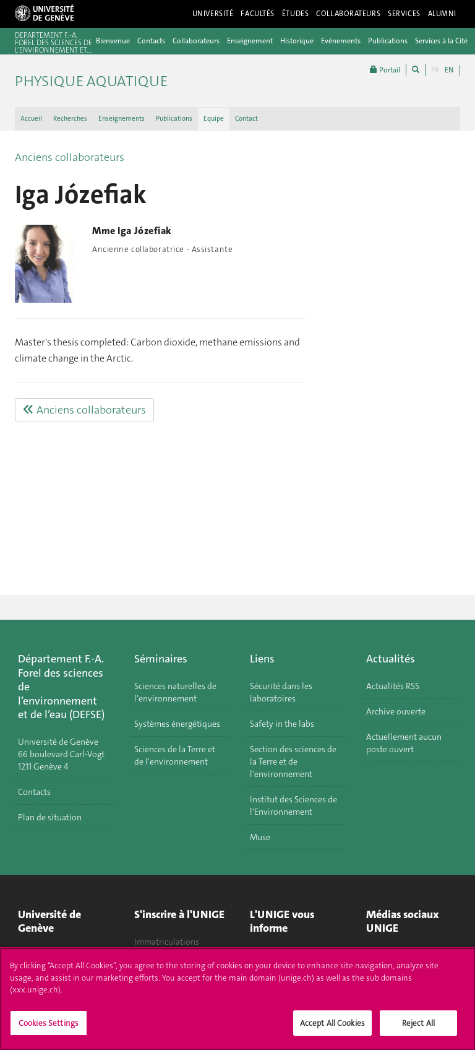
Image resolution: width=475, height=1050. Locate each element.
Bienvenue (113, 41)
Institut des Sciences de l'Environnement (293, 805)
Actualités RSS (392, 686)
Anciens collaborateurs (69, 157)
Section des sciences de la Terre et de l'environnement (293, 761)
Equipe (213, 118)
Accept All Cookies (332, 1029)
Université (213, 14)
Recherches (70, 118)
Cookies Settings (49, 1029)
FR (435, 70)
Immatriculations (166, 941)
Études (295, 14)
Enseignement (250, 41)
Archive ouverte (396, 711)
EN (449, 70)
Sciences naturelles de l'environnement (175, 692)
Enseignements (121, 118)
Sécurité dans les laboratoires (281, 692)
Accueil (31, 118)
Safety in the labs (282, 723)
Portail (385, 69)
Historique (297, 41)
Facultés (258, 14)
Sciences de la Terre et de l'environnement (174, 755)
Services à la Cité (441, 41)
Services (404, 14)
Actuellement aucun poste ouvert (404, 743)
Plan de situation (50, 817)
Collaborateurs (348, 14)
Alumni (442, 14)
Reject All (418, 1029)
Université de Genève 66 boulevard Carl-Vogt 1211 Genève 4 (61, 754)
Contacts (151, 41)
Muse (260, 837)
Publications (388, 41)
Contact (246, 118)
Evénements (341, 41)
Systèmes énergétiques (177, 723)
